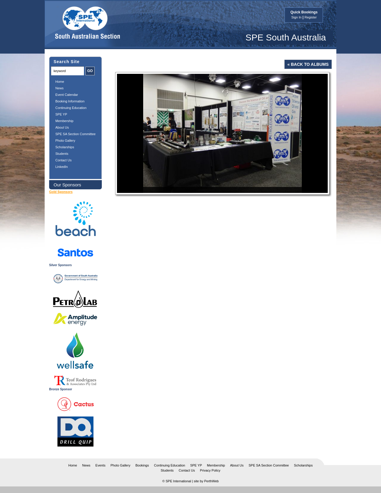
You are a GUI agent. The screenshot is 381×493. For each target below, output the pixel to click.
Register (311, 17)
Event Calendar (66, 94)
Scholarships (64, 147)
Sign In (296, 17)
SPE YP (61, 114)
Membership (64, 121)
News (59, 88)
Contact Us (63, 160)
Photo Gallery (65, 140)
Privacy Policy (210, 470)
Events (101, 465)
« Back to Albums (308, 64)
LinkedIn (61, 167)
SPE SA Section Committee (75, 134)
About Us (62, 127)
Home (59, 81)
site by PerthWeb (206, 481)
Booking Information (70, 101)
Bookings (142, 465)
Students (61, 153)
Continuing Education (71, 108)
